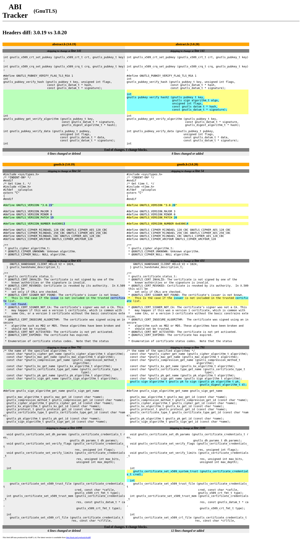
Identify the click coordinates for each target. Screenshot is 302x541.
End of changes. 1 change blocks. (126, 149)
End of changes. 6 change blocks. (126, 526)
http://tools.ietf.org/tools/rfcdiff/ (78, 537)
